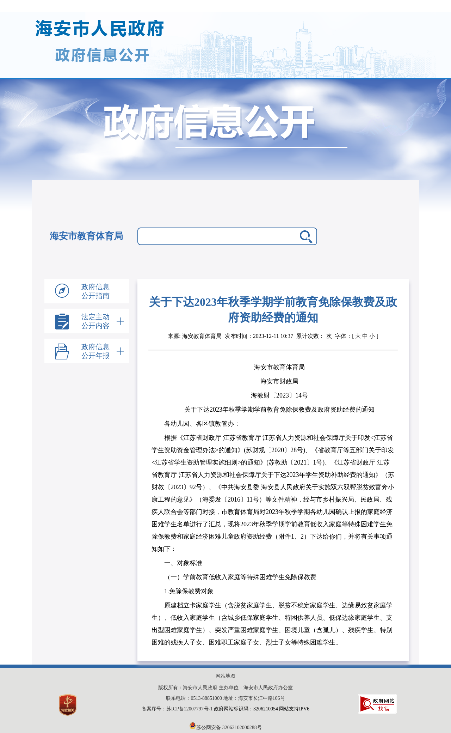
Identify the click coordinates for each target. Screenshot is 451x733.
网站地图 (225, 676)
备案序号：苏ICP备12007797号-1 (178, 708)
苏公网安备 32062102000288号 (225, 727)
